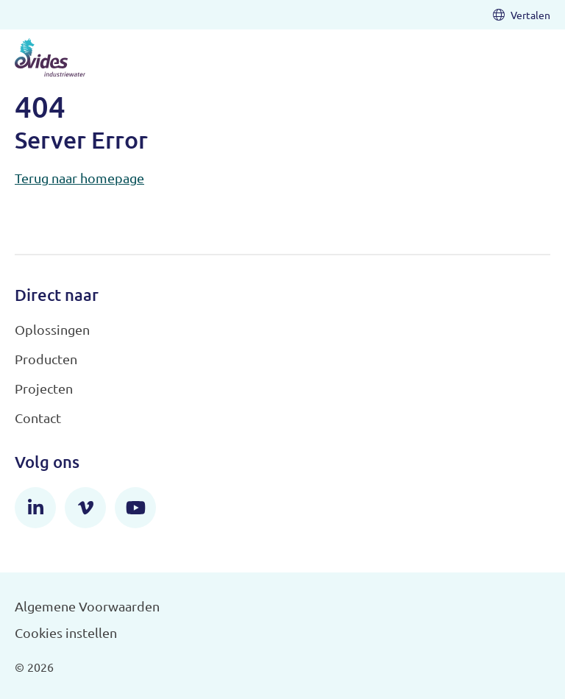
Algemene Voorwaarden (87, 606)
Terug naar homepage (79, 177)
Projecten (44, 388)
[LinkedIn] (35, 507)
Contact (38, 417)
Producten (46, 358)
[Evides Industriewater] (50, 57)
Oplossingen (52, 329)
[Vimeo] (85, 507)
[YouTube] (135, 507)
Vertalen (521, 14)
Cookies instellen (66, 632)
